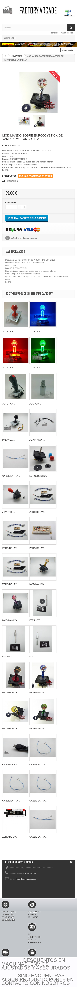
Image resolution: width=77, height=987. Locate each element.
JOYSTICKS (17, 56)
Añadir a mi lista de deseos (24, 238)
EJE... (32, 656)
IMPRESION (12, 181)
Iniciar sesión (67, 50)
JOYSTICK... (8, 331)
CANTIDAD (10, 202)
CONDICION (8, 146)
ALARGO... (35, 403)
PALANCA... (8, 439)
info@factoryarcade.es (26, 879)
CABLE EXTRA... (11, 476)
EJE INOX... (35, 620)
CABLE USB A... (10, 764)
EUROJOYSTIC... (38, 476)
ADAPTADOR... (37, 439)
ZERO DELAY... (37, 512)
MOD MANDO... (37, 584)
